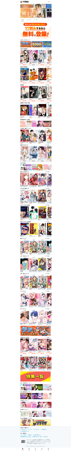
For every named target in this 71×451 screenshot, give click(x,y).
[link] (25, 44)
